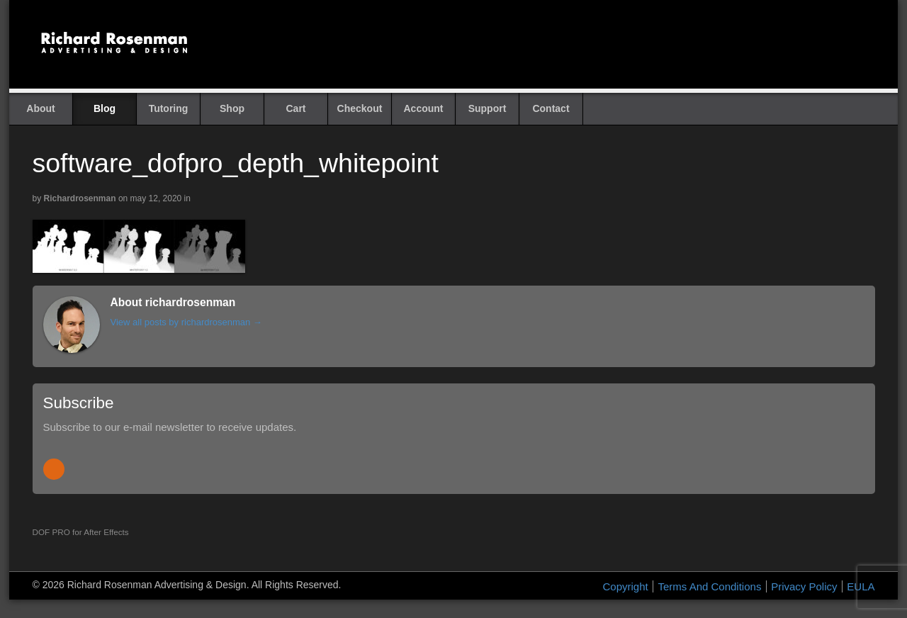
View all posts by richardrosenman (186, 322)
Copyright (625, 586)
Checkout (360, 108)
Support (487, 108)
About (40, 108)
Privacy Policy (804, 586)
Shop (232, 108)
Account (424, 108)
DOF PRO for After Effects (81, 531)
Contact (550, 108)
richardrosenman (80, 198)
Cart (295, 108)
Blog (105, 108)
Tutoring (168, 108)
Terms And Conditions (709, 586)
